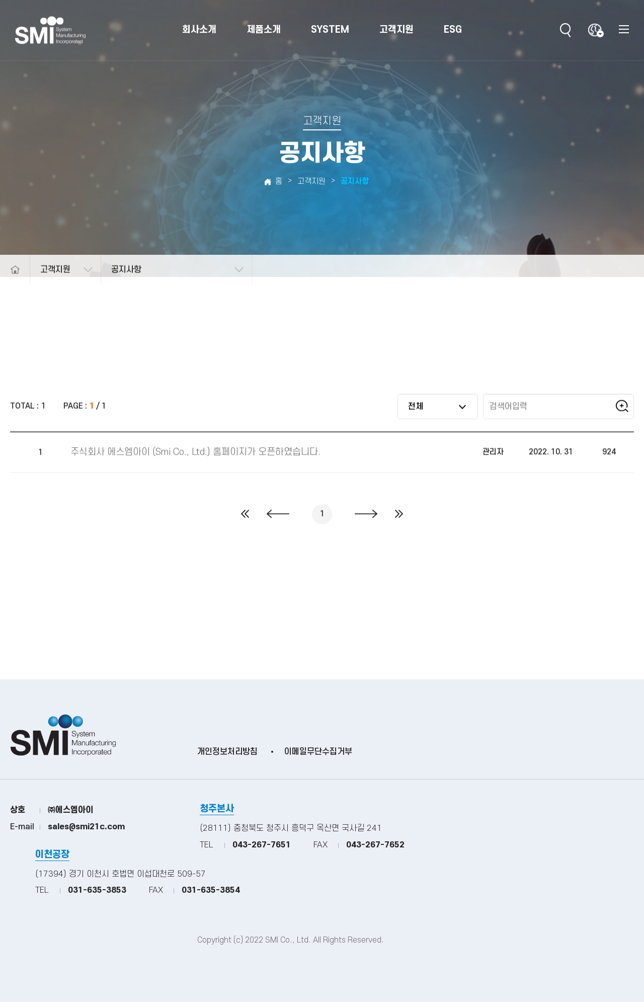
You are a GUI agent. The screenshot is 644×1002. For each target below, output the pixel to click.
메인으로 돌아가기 (15, 285)
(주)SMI (50, 30)
